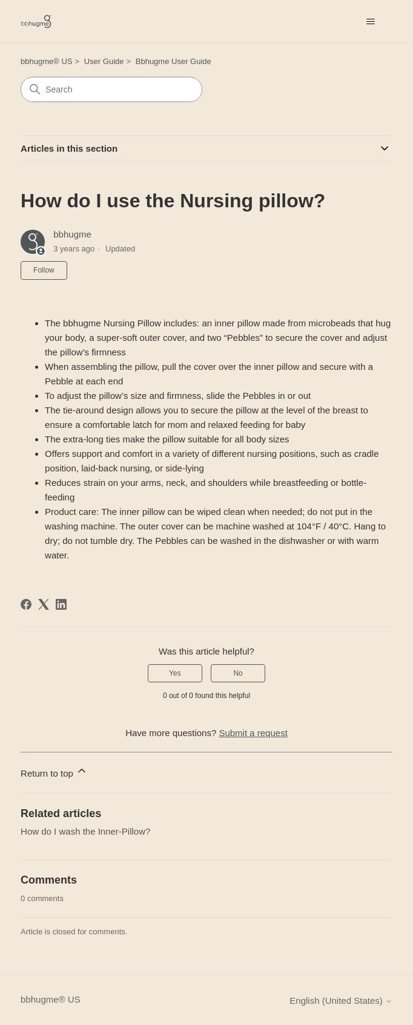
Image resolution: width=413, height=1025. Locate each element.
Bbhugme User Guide (173, 61)
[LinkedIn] (61, 604)
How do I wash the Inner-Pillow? (85, 831)
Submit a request (253, 733)
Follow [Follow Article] (44, 270)
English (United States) (340, 1000)
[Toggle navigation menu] (370, 21)
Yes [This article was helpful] (175, 673)
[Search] (111, 89)
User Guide (104, 61)
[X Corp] (43, 604)
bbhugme (72, 234)
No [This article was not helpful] (237, 673)
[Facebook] (26, 604)
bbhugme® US (46, 61)
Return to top (54, 771)
